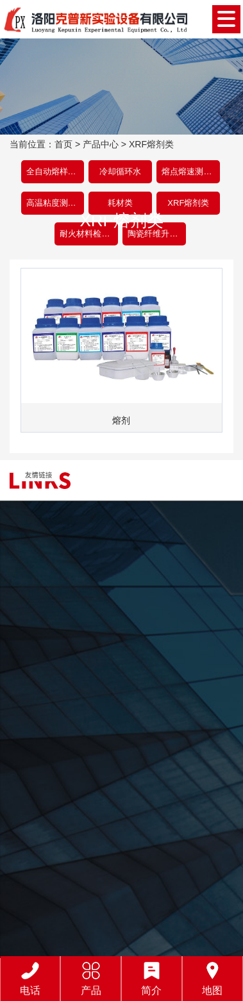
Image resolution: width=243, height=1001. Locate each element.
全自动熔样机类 (55, 171)
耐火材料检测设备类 (89, 233)
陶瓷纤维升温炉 (157, 233)
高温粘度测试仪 (55, 203)
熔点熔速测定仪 (191, 171)
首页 (63, 144)
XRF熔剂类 (151, 144)
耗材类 (120, 203)
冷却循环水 (120, 171)
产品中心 (101, 144)
